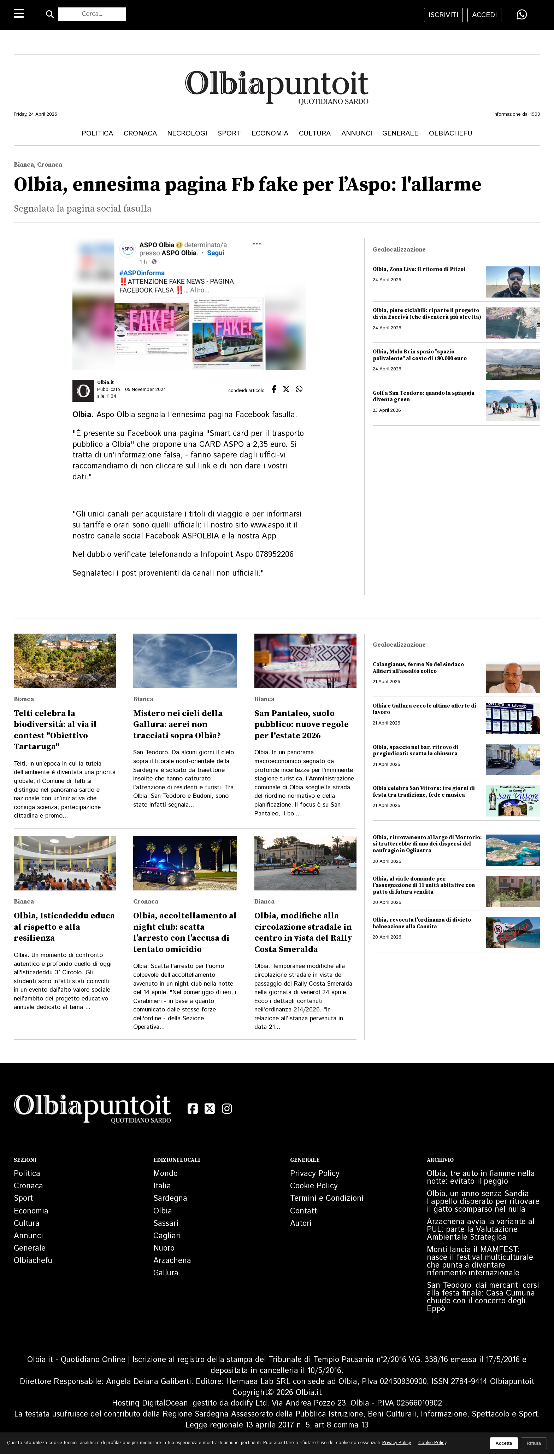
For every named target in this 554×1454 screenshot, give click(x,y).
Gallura (165, 1273)
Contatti (304, 1211)
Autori (301, 1223)
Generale (400, 133)
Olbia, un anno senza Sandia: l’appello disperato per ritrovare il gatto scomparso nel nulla (483, 1201)
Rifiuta (534, 1443)
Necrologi (187, 133)
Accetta (504, 1443)
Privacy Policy (315, 1173)
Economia (270, 133)
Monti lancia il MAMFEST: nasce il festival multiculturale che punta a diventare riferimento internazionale (480, 1261)
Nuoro (164, 1248)
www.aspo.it (271, 525)
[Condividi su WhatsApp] (522, 15)
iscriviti (443, 15)
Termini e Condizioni (327, 1198)
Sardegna (170, 1198)
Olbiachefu (450, 133)
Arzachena (172, 1261)
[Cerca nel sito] (92, 14)
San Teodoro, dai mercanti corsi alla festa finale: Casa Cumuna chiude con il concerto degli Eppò (483, 1297)
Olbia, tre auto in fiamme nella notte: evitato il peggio (481, 1177)
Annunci (356, 133)
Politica (97, 133)
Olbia (162, 1211)
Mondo (165, 1173)
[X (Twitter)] (210, 1108)
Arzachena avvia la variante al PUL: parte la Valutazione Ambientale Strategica (481, 1229)
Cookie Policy (314, 1186)
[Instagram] (227, 1108)
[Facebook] (192, 1108)
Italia (162, 1186)
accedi (484, 15)
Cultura (315, 133)
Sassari (165, 1223)
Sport (229, 133)
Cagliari (167, 1236)
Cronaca (140, 133)
